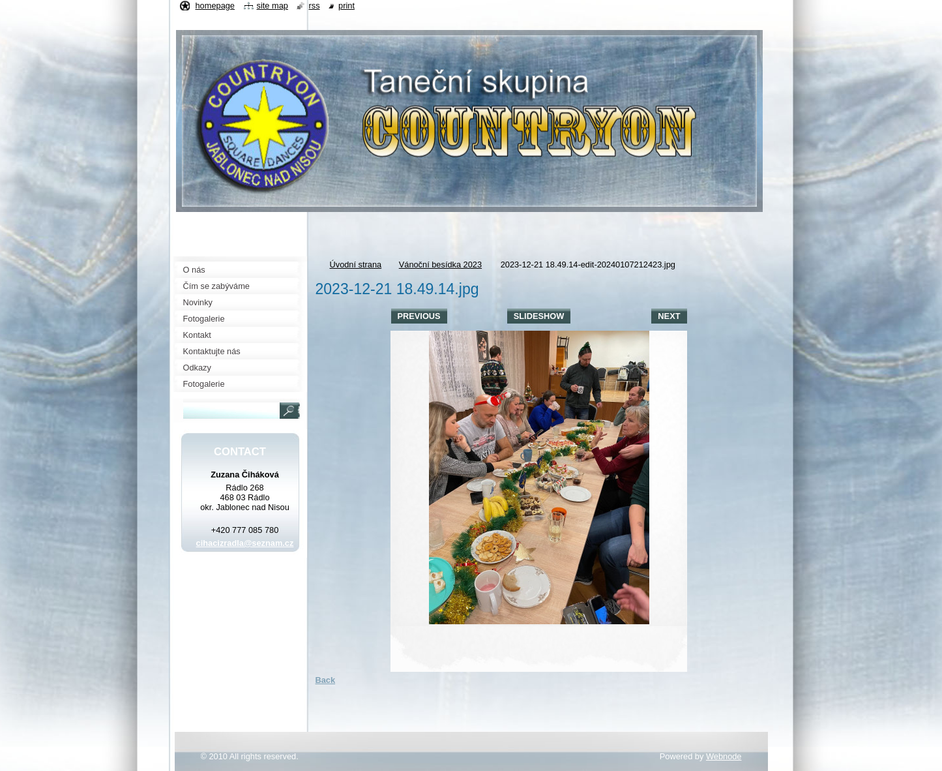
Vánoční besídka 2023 (440, 264)
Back (326, 680)
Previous (419, 316)
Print (346, 5)
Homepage (215, 5)
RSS (313, 5)
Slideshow (539, 316)
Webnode (724, 756)
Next (669, 316)
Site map (272, 5)
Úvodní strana (356, 264)
